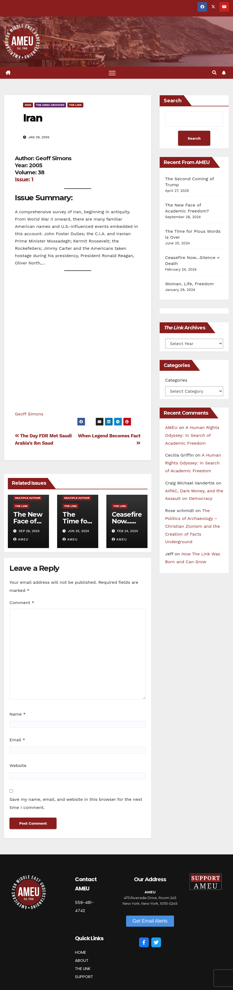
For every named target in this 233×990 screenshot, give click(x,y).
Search (173, 101)
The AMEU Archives (50, 104)
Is (17, 179)
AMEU (20, 539)
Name (17, 714)
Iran (32, 118)
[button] (214, 72)
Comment (21, 602)
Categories (176, 380)
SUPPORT (84, 976)
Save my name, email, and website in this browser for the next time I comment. (75, 803)
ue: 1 (27, 179)
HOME (80, 952)
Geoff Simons (29, 414)
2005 (28, 104)
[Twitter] (156, 942)
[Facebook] (144, 942)
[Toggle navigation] (112, 72)
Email (17, 739)
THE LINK (83, 968)
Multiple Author (27, 497)
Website (18, 765)
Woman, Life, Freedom (189, 283)
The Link (75, 104)
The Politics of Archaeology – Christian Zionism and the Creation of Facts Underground (192, 526)
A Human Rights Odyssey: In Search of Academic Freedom (192, 435)
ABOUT (81, 960)
